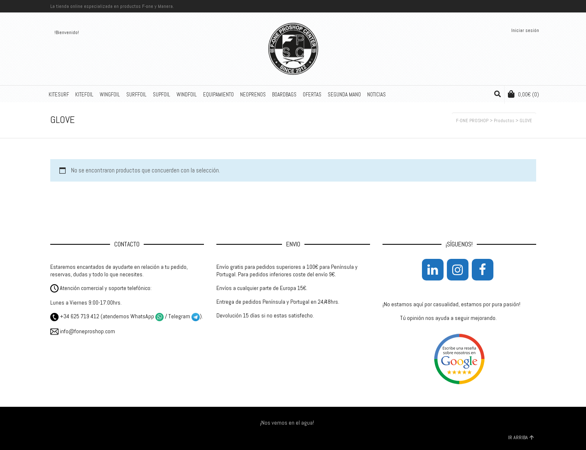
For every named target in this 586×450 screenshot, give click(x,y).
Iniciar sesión (525, 30)
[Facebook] (482, 269)
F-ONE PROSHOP (472, 120)
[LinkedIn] (433, 269)
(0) (523, 94)
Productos (504, 120)
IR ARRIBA (521, 437)
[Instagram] (457, 269)
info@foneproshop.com (82, 331)
